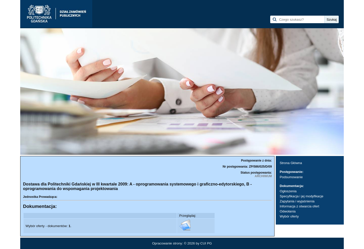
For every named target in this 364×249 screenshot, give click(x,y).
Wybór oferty (289, 216)
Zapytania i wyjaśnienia (297, 201)
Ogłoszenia (288, 191)
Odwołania (287, 211)
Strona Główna (291, 163)
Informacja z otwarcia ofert (299, 206)
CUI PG (206, 243)
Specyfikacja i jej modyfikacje (301, 196)
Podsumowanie (291, 177)
